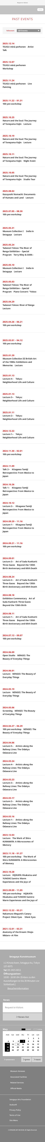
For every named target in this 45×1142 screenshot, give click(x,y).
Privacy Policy (15, 1110)
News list (23, 1016)
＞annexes (9, 1059)
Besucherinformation (18, 988)
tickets (40, 9)
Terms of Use (14, 1115)
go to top (22, 949)
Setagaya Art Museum (22, 10)
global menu (4, 10)
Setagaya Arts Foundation (20, 1099)
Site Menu (13, 1120)
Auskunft (13, 1105)
